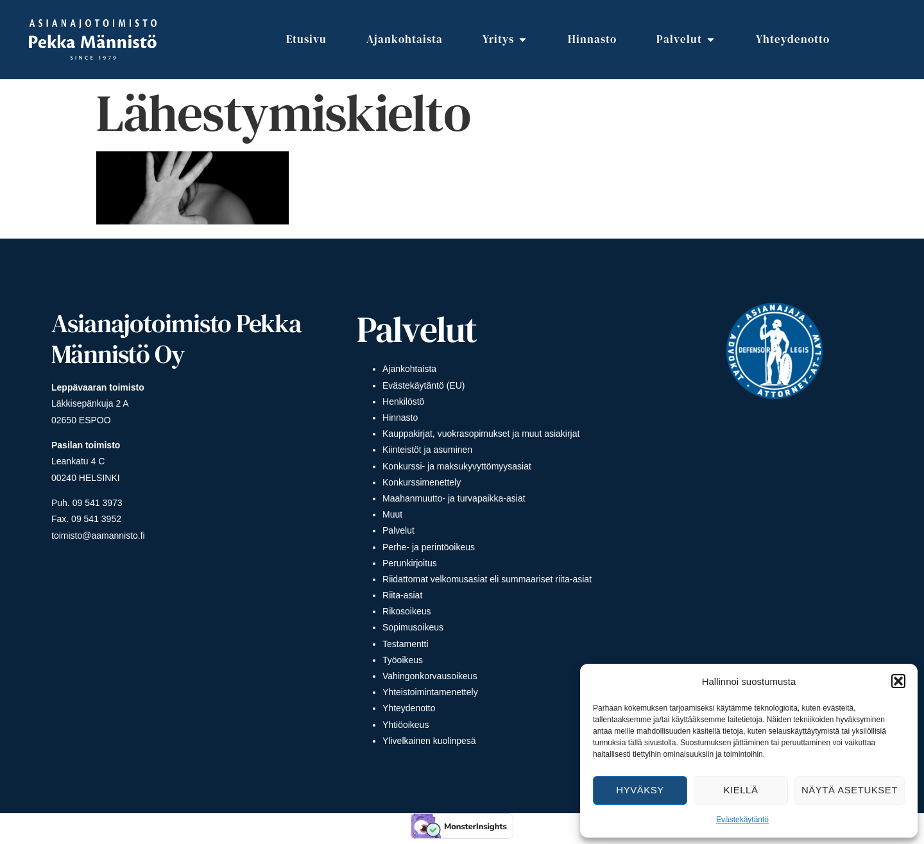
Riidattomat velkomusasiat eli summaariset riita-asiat (487, 579)
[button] (898, 681)
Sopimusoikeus (412, 627)
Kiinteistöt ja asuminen (427, 449)
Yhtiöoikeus (405, 725)
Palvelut (398, 530)
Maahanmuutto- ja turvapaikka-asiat (454, 498)
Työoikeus (402, 660)
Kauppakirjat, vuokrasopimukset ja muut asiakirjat (480, 433)
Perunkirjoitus (409, 563)
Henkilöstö (403, 401)
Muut (392, 514)
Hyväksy (639, 789)
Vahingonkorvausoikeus (429, 676)
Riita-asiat (402, 595)
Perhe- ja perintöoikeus (428, 547)
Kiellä (741, 789)
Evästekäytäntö (742, 819)
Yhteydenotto (409, 708)
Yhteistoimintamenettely (430, 692)
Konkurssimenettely (421, 482)
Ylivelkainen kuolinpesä (429, 741)
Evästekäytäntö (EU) (423, 385)
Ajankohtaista (409, 369)
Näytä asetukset (849, 789)
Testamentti (405, 644)
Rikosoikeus (406, 611)
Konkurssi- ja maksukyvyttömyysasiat (456, 466)
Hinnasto (400, 417)
